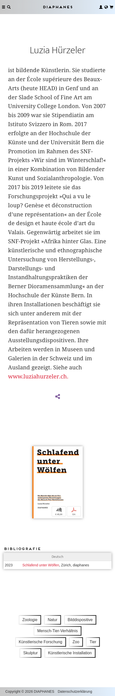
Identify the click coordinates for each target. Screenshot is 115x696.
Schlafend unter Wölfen (40, 565)
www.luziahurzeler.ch (37, 376)
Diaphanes (57, 7)
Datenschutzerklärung (75, 691)
